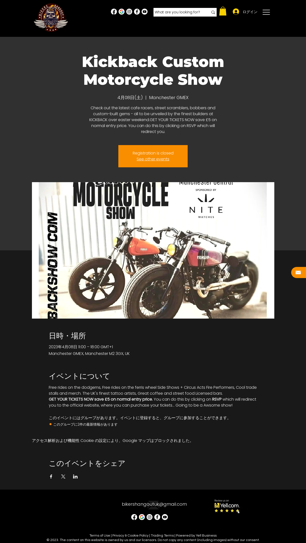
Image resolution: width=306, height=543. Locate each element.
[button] (223, 11)
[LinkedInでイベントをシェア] (75, 476)
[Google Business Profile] (122, 12)
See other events (153, 159)
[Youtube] (145, 12)
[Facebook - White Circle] (137, 12)
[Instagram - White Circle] (129, 12)
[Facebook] (114, 12)
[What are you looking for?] (178, 12)
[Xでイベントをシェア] (63, 476)
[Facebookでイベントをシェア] (51, 476)
